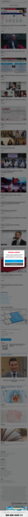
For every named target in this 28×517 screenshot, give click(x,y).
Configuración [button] (17, 515)
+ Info (21, 515)
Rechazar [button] (11, 515)
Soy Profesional (14, 261)
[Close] (26, 507)
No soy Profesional (14, 264)
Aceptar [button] (7, 515)
